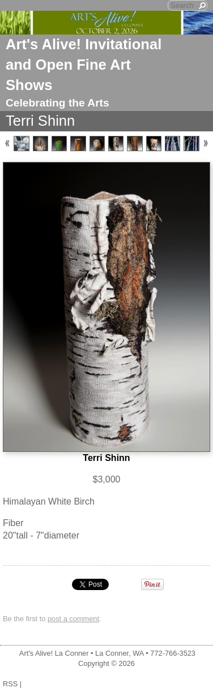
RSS (10, 684)
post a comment (73, 618)
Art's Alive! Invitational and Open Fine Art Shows (83, 64)
